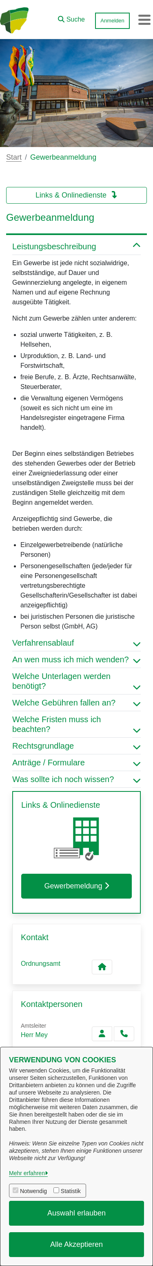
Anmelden (112, 21)
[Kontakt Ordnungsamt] (102, 967)
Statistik (71, 1191)
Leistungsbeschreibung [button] (76, 246)
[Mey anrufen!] (124, 1033)
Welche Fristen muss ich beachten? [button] (76, 724)
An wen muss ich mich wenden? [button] (76, 659)
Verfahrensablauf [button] (76, 643)
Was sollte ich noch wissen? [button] (76, 779)
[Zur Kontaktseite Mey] (102, 1033)
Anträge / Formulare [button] (76, 762)
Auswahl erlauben (76, 1213)
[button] (71, 17)
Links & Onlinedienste (76, 195)
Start (14, 157)
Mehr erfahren (27, 1173)
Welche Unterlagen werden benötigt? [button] (76, 681)
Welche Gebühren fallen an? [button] (76, 703)
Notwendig (33, 1191)
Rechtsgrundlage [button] (76, 746)
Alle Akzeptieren (76, 1244)
